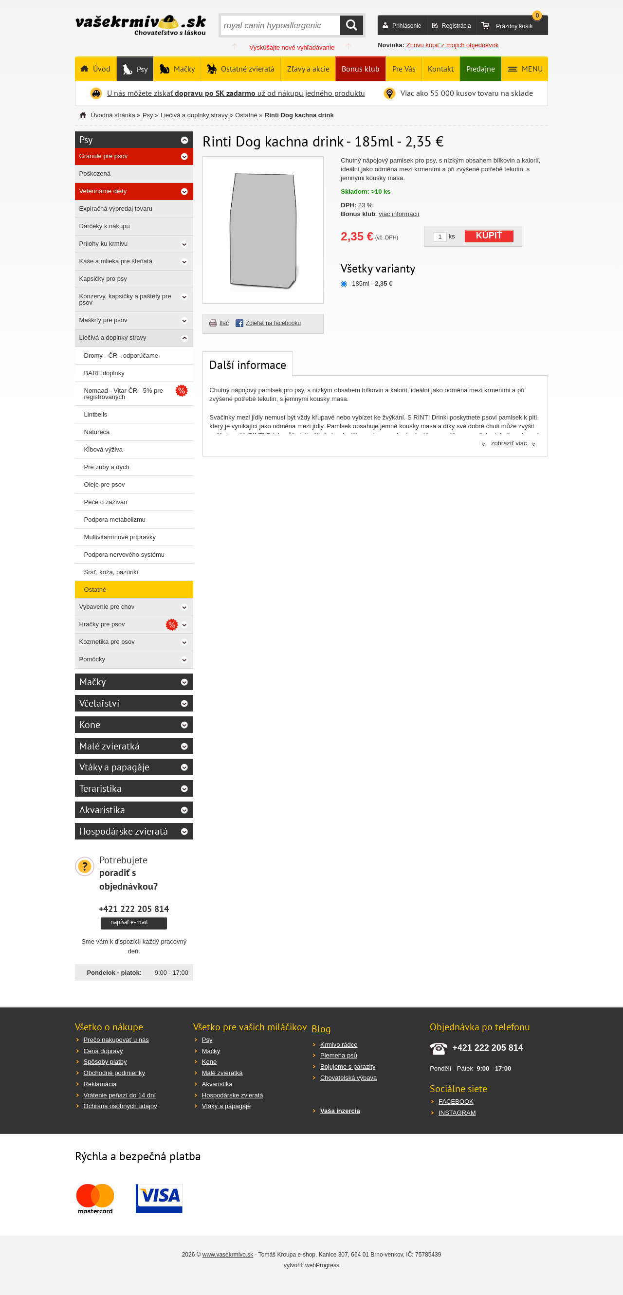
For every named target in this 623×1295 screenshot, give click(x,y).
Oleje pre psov (104, 484)
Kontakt (441, 68)
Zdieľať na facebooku (273, 323)
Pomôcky (92, 659)
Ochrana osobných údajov (120, 1106)
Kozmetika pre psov (107, 641)
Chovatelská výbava (348, 1077)
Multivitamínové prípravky (120, 537)
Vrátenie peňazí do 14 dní (120, 1095)
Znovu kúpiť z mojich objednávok (452, 45)
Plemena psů (338, 1055)
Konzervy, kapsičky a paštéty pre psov (125, 299)
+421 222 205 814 (134, 908)
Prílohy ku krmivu (103, 243)
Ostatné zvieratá (247, 68)
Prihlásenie (406, 25)
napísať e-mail (129, 922)
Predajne (480, 68)
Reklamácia (100, 1084)
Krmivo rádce (339, 1044)
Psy (141, 69)
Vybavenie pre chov (107, 606)
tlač (224, 323)
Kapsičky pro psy (103, 278)
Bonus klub (361, 68)
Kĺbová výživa (103, 449)
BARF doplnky (104, 373)
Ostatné (246, 115)
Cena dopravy (103, 1051)
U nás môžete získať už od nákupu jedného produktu (236, 93)
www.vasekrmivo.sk (228, 1254)
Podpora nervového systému (124, 554)
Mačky (183, 68)
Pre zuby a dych (106, 467)
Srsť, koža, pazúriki (111, 572)
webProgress (322, 1265)
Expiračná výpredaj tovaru (115, 208)
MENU (531, 68)
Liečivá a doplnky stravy (194, 115)
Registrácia (456, 25)
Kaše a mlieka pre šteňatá (115, 261)
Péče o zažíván (106, 502)
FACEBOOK (456, 1101)
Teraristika (100, 788)
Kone (89, 724)
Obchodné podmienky (114, 1072)
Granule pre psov (103, 156)
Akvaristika (102, 809)
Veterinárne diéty (103, 191)
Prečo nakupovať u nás (116, 1039)
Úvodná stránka (113, 115)
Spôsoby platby (105, 1061)
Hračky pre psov (102, 624)
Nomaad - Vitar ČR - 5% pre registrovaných (123, 394)
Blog (321, 1028)
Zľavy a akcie (308, 68)
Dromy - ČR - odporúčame (121, 355)
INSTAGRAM (457, 1112)
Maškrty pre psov (103, 320)
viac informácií (399, 214)
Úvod (100, 68)
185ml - (372, 283)
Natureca (97, 432)
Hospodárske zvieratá (123, 831)
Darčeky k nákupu (104, 226)
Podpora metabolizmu (115, 519)
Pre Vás (404, 68)
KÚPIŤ (489, 235)
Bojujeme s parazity (347, 1066)
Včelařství (99, 703)
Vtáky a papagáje (114, 767)
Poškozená (94, 173)
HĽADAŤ (351, 25)
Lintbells (96, 414)
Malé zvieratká (109, 746)
